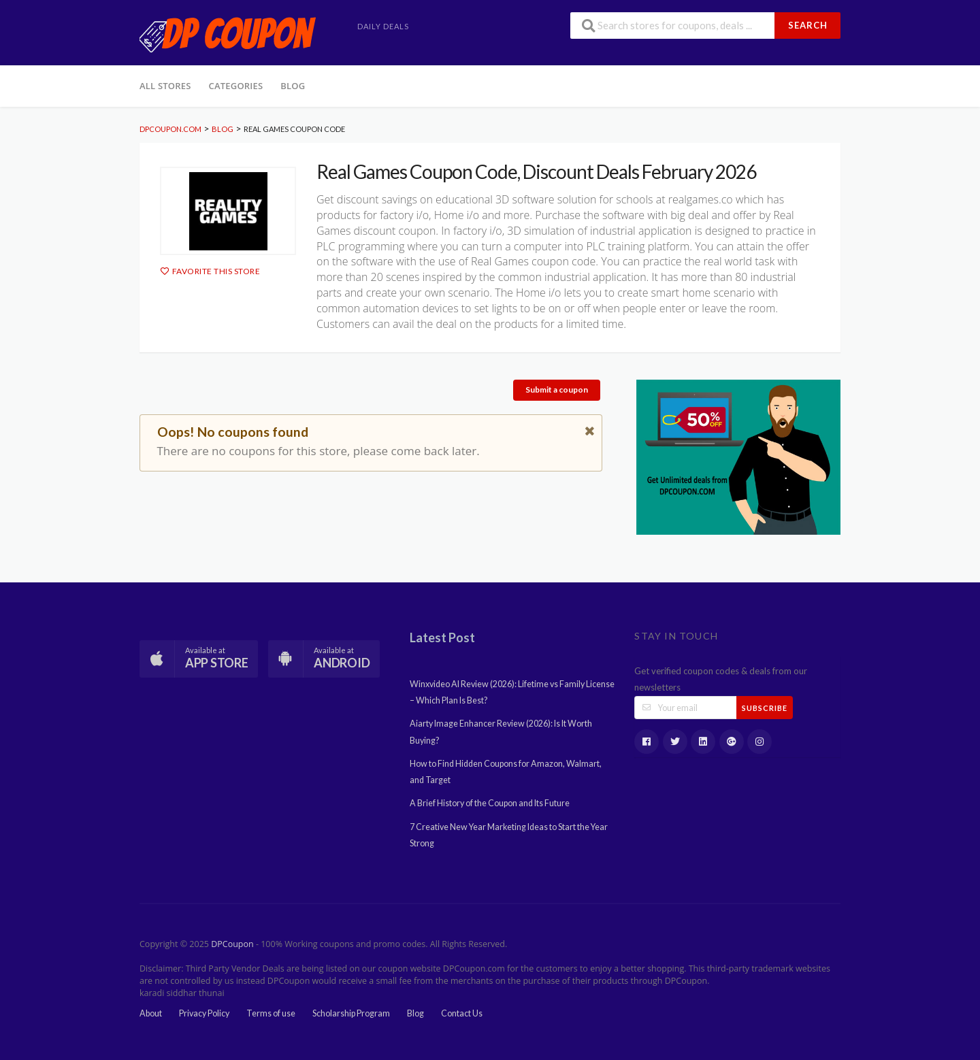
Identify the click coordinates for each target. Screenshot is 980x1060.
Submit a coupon (556, 389)
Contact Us (462, 1013)
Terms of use (270, 1013)
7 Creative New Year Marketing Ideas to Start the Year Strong (509, 835)
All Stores (165, 86)
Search (808, 25)
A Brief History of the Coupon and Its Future (490, 803)
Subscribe (764, 707)
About (151, 1013)
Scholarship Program (351, 1013)
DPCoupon (232, 944)
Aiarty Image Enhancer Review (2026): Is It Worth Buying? (501, 731)
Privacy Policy (204, 1013)
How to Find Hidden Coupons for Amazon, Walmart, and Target (506, 772)
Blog (292, 86)
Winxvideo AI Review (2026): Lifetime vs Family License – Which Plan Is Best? (512, 692)
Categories (236, 86)
